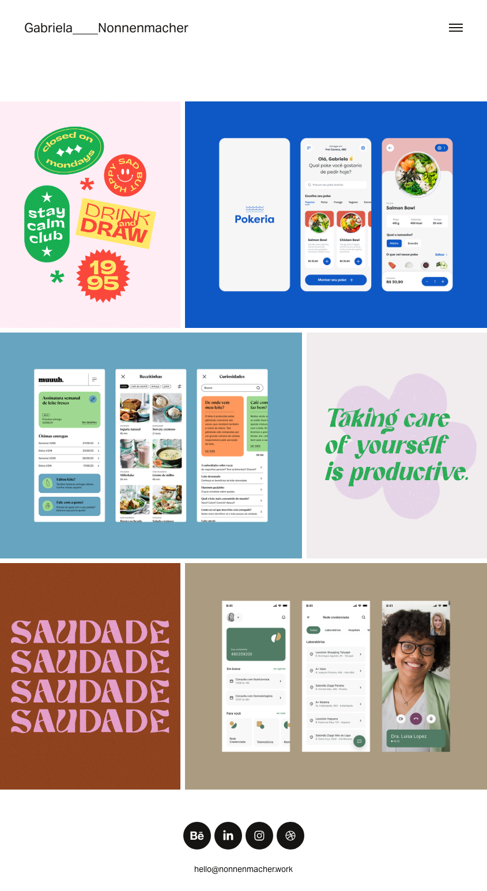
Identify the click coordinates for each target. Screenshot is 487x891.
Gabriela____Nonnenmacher (106, 28)
